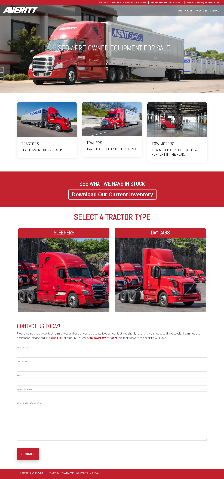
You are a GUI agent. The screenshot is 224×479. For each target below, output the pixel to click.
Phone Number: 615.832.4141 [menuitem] (166, 2)
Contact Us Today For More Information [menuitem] (121, 2)
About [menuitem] (188, 11)
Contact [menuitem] (215, 11)
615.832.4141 (54, 338)
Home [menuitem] (179, 11)
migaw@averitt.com (103, 338)
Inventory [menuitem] (201, 11)
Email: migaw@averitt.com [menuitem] (203, 2)
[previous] (9, 49)
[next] (215, 49)
